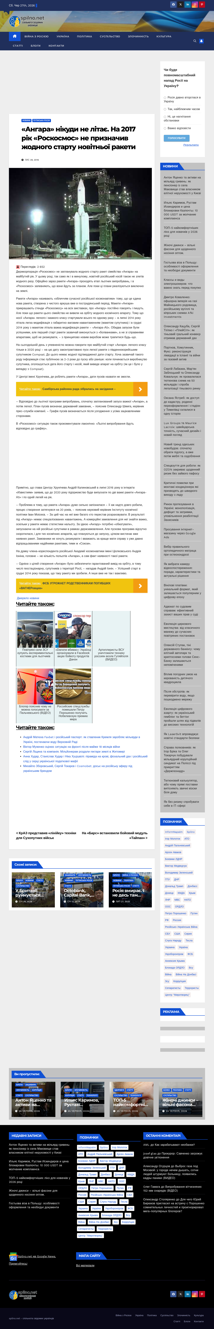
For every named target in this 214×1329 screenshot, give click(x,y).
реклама (177, 1090)
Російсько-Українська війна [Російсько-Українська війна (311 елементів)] (181, 926)
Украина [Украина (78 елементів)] (170, 947)
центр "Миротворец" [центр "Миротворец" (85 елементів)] (177, 994)
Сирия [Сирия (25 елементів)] (188, 933)
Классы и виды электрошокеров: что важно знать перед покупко (182, 283)
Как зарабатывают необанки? (175, 1144)
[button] (194, 41)
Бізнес (166, 1090)
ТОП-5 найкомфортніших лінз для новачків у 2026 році (181, 231)
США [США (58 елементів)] (177, 933)
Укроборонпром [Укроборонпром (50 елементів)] (174, 954)
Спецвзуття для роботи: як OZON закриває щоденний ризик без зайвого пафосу (182, 469)
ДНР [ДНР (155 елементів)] (176, 879)
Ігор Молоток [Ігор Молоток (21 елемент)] (172, 838)
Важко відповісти (177, 128)
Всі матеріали (85, 1265)
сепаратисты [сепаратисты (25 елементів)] (172, 988)
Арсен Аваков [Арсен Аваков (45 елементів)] (173, 852)
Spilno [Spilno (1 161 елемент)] (191, 831)
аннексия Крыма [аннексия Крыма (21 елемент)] (175, 960)
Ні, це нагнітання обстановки (177, 118)
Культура (163, 36)
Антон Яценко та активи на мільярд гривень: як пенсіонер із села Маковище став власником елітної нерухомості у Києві (182, 185)
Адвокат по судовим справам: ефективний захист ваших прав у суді (181, 610)
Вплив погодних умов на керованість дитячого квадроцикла (180, 678)
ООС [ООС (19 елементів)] (168, 906)
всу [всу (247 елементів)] (191, 967)
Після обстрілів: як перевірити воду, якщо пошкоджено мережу (179, 695)
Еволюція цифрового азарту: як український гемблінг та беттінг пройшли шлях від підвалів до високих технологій (182, 716)
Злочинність (138, 36)
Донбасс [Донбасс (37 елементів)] (192, 886)
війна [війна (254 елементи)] (168, 974)
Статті (18, 45)
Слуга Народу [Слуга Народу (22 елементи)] (173, 940)
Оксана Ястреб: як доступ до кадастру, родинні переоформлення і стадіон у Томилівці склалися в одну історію (182, 405)
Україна (63, 36)
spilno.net (14, 1318)
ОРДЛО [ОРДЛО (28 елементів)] (179, 906)
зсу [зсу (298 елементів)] (167, 981)
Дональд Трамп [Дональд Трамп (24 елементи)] (174, 886)
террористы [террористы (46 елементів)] (192, 988)
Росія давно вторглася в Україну (182, 99)
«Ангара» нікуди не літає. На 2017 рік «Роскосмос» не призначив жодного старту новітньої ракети (78, 138)
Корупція (36, 1090)
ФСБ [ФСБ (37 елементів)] (190, 954)
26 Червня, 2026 (29, 1111)
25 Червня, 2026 (78, 1111)
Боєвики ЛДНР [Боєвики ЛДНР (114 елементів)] (173, 859)
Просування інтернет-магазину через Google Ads (180, 533)
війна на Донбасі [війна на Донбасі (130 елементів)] (186, 974)
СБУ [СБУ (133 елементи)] (167, 933)
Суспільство (110, 36)
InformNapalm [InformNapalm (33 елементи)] (174, 831)
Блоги (36, 45)
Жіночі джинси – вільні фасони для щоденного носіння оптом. (180, 249)
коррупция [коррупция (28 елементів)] (179, 981)
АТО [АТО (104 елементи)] (187, 838)
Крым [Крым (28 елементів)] (192, 893)
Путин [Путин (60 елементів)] (194, 913)
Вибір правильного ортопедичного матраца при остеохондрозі (180, 550)
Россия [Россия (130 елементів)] (177, 920)
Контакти (56, 45)
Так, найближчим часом (182, 109)
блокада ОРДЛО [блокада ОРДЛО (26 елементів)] (175, 967)
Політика (84, 36)
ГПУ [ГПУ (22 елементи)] (167, 879)
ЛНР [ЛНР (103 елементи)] (167, 899)
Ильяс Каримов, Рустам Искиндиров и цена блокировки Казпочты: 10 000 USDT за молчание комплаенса (181, 210)
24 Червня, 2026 (176, 1111)
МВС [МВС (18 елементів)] (177, 899)
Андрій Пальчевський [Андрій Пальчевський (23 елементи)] (177, 845)
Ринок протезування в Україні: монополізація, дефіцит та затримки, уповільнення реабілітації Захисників (181, 512)
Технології (92, 1095)
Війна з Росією (36, 36)
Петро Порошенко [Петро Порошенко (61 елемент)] (175, 913)
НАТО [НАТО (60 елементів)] (187, 899)
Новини (26, 120)
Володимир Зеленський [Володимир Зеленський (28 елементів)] (179, 872)
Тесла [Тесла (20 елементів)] (189, 940)
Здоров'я (119, 1090)
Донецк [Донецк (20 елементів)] (169, 893)
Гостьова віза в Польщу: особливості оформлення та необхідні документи (181, 266)
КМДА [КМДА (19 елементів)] (181, 893)
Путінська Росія (41, 120)
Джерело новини (28, 598)
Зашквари (70, 875)
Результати (191, 145)
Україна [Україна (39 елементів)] (183, 947)
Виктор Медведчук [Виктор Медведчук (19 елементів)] (176, 865)
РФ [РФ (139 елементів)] (167, 920)
